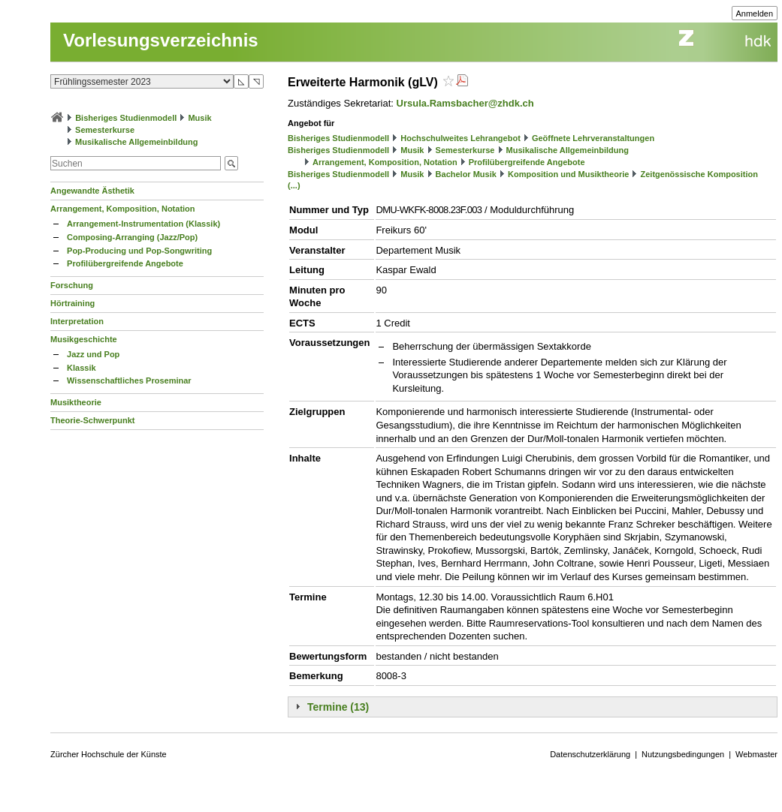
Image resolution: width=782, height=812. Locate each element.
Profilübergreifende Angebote (125, 263)
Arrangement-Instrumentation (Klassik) (143, 223)
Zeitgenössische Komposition (698, 174)
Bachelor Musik (466, 174)
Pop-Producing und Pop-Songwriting (139, 250)
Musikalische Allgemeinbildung (136, 141)
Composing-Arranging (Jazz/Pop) (132, 237)
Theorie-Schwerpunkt (92, 420)
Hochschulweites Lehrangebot (460, 138)
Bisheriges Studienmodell (126, 117)
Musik (199, 117)
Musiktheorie (75, 402)
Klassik (81, 367)
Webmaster (756, 754)
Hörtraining (72, 303)
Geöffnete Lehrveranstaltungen (593, 138)
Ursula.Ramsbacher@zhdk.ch (465, 103)
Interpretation (77, 321)
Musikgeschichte (83, 339)
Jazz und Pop (93, 354)
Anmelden (755, 13)
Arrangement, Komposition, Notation (122, 208)
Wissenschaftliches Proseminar (129, 380)
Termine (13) (338, 707)
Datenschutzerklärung (590, 754)
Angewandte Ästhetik (92, 190)
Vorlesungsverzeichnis (160, 40)
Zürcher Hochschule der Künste (108, 754)
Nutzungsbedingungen (683, 754)
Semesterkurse (104, 129)
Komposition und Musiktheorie (568, 174)
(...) (294, 185)
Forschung (71, 285)
